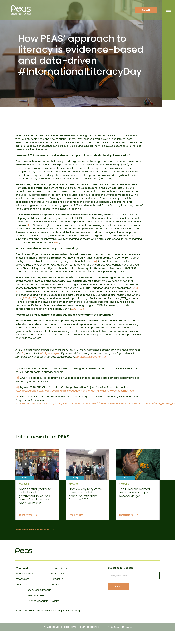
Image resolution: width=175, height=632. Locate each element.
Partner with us (59, 569)
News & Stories (35, 597)
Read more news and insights (32, 531)
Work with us (58, 575)
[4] (95, 261)
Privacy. (77, 611)
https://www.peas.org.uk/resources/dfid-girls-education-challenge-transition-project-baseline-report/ (77, 390)
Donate (146, 10)
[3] (30, 225)
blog (56, 242)
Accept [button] (130, 628)
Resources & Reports (39, 591)
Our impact (21, 586)
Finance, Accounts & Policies (43, 602)
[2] (17, 377)
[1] (84, 218)
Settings (114, 628)
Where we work (24, 575)
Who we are (22, 580)
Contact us (57, 580)
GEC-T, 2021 (30, 298)
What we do (22, 569)
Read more (26, 516)
